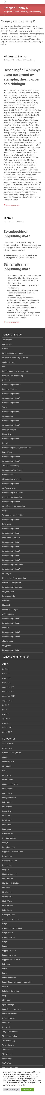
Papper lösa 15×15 (9, 951)
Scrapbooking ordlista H (11, 547)
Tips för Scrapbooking (10, 466)
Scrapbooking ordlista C (11, 461)
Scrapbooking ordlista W (11, 385)
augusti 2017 (7, 701)
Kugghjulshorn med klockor (12, 852)
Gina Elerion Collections (11, 538)
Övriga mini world (8, 937)
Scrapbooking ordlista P (11, 569)
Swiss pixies (6, 1027)
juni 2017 (5, 710)
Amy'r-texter (7, 748)
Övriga (4, 924)
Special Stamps (8, 1005)
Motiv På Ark (7, 901)
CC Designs (6, 574)
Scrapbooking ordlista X (11, 623)
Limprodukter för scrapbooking (14, 578)
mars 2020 (6, 683)
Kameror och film (8, 596)
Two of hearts (7, 1050)
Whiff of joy (6, 1063)
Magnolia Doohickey (9, 874)
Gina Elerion (6, 825)
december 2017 (8, 692)
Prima (4, 969)
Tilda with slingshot (9, 1036)
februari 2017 (7, 728)
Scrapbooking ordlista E (11, 421)
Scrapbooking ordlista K (11, 533)
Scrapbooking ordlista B (11, 484)
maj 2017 (5, 714)
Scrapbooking (7, 416)
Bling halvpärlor (8, 592)
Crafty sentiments (9, 488)
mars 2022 (6, 678)
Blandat (5, 757)
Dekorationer (7, 601)
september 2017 (8, 696)
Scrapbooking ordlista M (11, 650)
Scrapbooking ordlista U (11, 529)
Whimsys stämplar (15, 56)
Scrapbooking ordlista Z (11, 439)
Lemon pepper (7, 856)
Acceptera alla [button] (27, 1090)
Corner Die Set (7, 793)
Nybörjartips (6, 380)
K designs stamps (9, 838)
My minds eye (7, 906)
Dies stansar (7, 807)
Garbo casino (7, 344)
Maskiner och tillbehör (10, 883)
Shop (4, 996)
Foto (4, 367)
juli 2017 (5, 705)
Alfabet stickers (8, 614)
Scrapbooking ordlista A (11, 502)
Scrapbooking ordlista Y (11, 457)
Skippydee (6, 1000)
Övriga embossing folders (12, 928)
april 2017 (6, 719)
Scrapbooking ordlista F (11, 560)
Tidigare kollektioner (10, 1032)
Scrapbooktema (8, 475)
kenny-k (8, 323)
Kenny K (21, 60)
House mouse (7, 834)
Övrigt (4, 942)
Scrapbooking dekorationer (12, 565)
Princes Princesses (9, 978)
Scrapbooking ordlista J (11, 619)
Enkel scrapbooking (9, 389)
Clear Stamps (7, 789)
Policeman (6, 964)
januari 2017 (7, 732)
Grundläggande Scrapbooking (13, 506)
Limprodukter (7, 865)
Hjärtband (6, 605)
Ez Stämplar (7, 820)
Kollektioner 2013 (8, 847)
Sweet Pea (6, 1023)
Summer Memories (9, 1014)
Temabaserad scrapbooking (13, 515)
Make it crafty (7, 879)
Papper (5, 946)
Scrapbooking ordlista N (11, 637)
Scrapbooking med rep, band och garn (16, 448)
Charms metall (7, 641)
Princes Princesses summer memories (17, 982)
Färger (4, 511)
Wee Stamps (7, 1059)
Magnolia (5, 628)
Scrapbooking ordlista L (11, 412)
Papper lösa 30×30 (9, 955)
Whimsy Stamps (29, 60)
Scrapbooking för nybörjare (12, 493)
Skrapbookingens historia (11, 479)
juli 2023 (5, 669)
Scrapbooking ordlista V (11, 394)
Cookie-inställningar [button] (11, 1090)
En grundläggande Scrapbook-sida (15, 371)
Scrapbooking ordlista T (11, 551)
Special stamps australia (11, 1009)
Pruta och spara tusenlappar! (13, 353)
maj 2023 (5, 674)
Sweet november (8, 1018)
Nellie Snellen (7, 910)
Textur (4, 407)
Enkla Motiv (6, 524)
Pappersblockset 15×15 (11, 960)
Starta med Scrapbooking (12, 497)
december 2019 (8, 687)
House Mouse (7, 452)
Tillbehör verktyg (8, 1041)
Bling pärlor (6, 646)
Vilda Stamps (7, 1054)
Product (5, 987)
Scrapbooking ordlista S (11, 425)
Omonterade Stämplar (10, 919)
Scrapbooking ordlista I (10, 542)
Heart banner (7, 829)
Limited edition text (9, 861)
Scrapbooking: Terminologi (12, 470)
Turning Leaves (8, 1045)
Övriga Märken (7, 933)
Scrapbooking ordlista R (11, 403)
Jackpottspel (7, 340)
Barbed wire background (11, 583)
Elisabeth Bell (7, 434)
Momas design (7, 897)
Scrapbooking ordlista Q (11, 632)
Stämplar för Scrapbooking (12, 376)
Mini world (6, 888)
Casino (4, 771)
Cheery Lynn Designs (10, 610)
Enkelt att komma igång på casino (15, 358)
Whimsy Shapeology (10, 1068)
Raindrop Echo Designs (11, 991)
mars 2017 (6, 723)
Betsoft (5, 349)
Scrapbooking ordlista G (11, 556)
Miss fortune (7, 892)
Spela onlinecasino (9, 362)
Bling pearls (6, 766)
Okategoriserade (8, 915)
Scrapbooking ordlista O (11, 520)
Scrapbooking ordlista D (11, 398)
